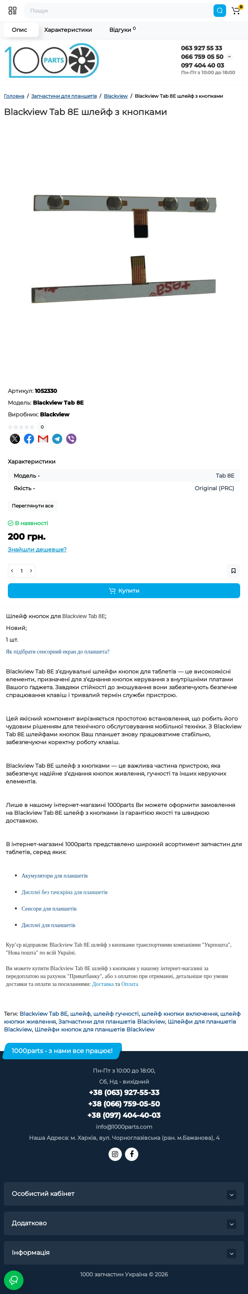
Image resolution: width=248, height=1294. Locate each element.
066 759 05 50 (202, 56)
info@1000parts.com (124, 1126)
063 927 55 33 (201, 48)
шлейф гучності (116, 1013)
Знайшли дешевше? (37, 549)
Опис (19, 29)
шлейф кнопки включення (179, 1013)
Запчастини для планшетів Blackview (111, 1021)
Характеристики (68, 29)
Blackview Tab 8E (43, 1013)
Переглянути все (32, 506)
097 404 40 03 (202, 65)
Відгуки (122, 29)
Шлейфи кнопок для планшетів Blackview (94, 1029)
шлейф (80, 1013)
